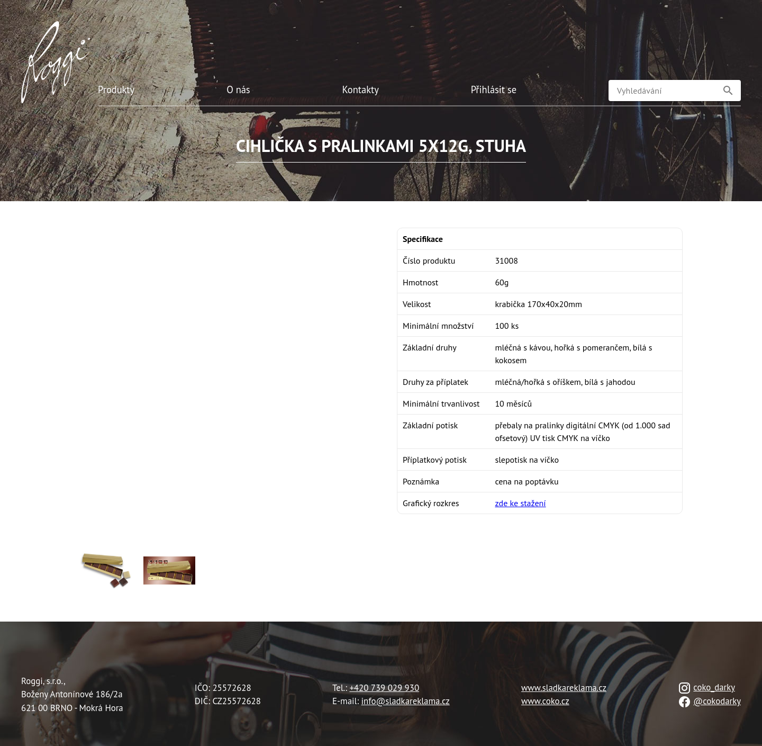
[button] (728, 90)
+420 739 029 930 (384, 688)
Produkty (116, 89)
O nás (238, 89)
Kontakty (360, 89)
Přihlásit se (493, 89)
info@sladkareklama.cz (405, 701)
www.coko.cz (545, 701)
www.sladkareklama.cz (563, 688)
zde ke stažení (520, 503)
